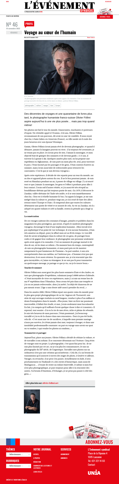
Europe (58, 105)
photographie (29, 105)
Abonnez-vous (105, 16)
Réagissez (14, 32)
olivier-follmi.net (50, 383)
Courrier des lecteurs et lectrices (42, 467)
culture (38, 105)
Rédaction (37, 462)
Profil (29, 24)
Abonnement (65, 454)
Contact (91, 464)
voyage (45, 105)
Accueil (36, 454)
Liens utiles (37, 472)
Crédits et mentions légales (16, 480)
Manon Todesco (91, 37)
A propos (36, 458)
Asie (51, 105)
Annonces (64, 458)
